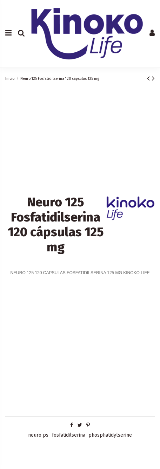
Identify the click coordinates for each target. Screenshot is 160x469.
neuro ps (38, 435)
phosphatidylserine (110, 435)
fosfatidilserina (68, 435)
